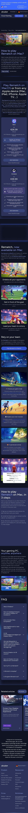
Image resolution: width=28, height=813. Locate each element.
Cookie (17, 805)
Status (17, 788)
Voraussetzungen (19, 782)
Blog (16, 775)
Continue (21, 7)
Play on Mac (11, 30)
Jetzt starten (19, 16)
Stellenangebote (5, 798)
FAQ (16, 784)
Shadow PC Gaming (6, 780)
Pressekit (17, 780)
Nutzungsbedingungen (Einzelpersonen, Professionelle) (21, 798)
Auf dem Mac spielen (6, 777)
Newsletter (18, 786)
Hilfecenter (18, 773)
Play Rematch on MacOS (14, 348)
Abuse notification (20, 808)
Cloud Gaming (6, 16)
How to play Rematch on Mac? (20, 30)
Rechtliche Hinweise (20, 801)
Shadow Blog (4, 30)
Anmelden (13, 11)
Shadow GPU (4, 784)
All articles (22, 691)
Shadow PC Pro (5, 782)
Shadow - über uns (6, 796)
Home (2, 773)
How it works (4, 775)
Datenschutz (18, 803)
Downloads (18, 777)
